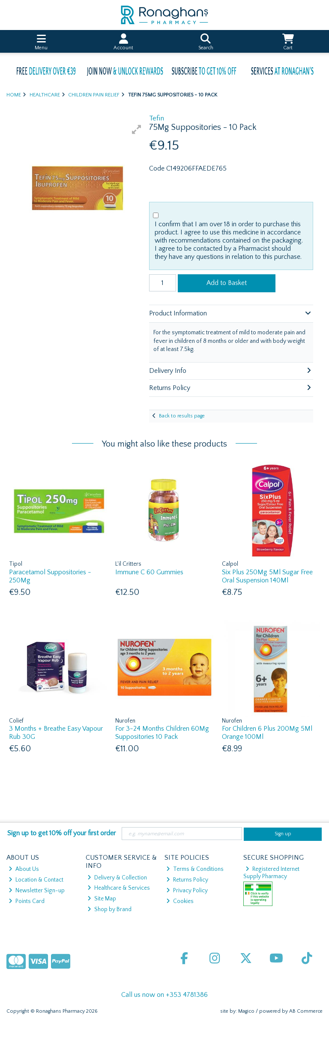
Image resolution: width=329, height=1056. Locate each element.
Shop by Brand (109, 909)
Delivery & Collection (117, 877)
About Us (24, 869)
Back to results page (182, 416)
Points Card (27, 901)
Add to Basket (226, 283)
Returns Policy (187, 879)
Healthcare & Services (118, 888)
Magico (246, 1011)
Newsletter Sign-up (37, 890)
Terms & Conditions (195, 869)
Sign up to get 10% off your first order (61, 833)
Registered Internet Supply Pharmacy (271, 872)
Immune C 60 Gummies (149, 572)
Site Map (101, 898)
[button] (137, 129)
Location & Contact (36, 879)
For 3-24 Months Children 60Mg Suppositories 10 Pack (162, 733)
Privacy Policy (187, 890)
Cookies (180, 901)
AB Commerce (306, 1011)
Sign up (283, 834)
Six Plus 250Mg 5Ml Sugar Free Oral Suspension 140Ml (267, 576)
